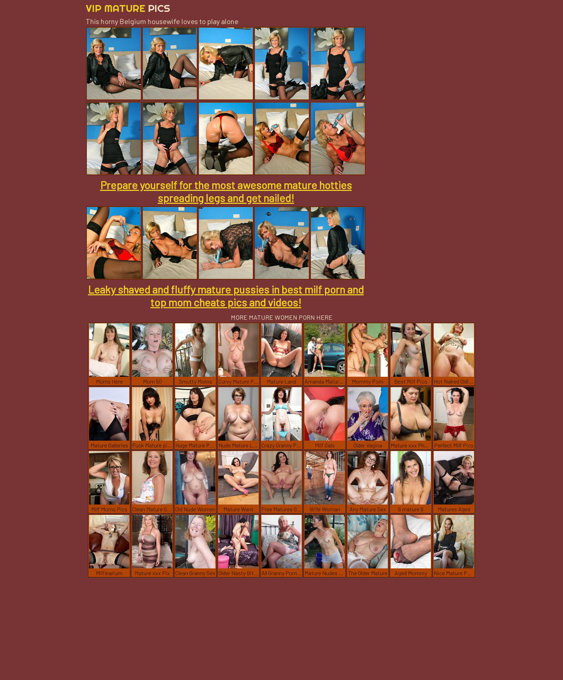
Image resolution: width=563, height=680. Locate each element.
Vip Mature (128, 8)
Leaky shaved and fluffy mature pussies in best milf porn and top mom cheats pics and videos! (226, 296)
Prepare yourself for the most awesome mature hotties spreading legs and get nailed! (226, 191)
